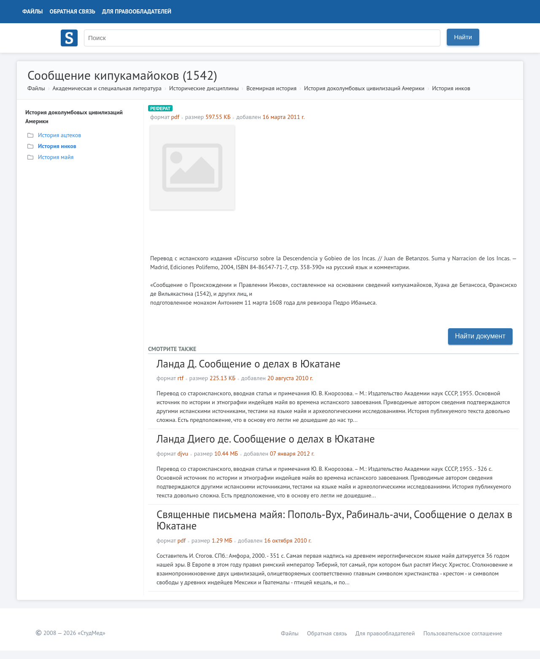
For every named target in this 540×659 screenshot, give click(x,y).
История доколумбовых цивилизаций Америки (364, 88)
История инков (451, 88)
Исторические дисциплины (204, 88)
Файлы (32, 11)
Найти (463, 37)
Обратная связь (72, 11)
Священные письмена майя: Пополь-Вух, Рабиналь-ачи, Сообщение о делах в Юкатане (335, 520)
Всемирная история (271, 88)
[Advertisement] (378, 184)
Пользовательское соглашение (462, 633)
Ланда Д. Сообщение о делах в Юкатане (248, 363)
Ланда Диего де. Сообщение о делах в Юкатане (266, 439)
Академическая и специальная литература (107, 88)
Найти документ (480, 336)
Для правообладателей (136, 11)
